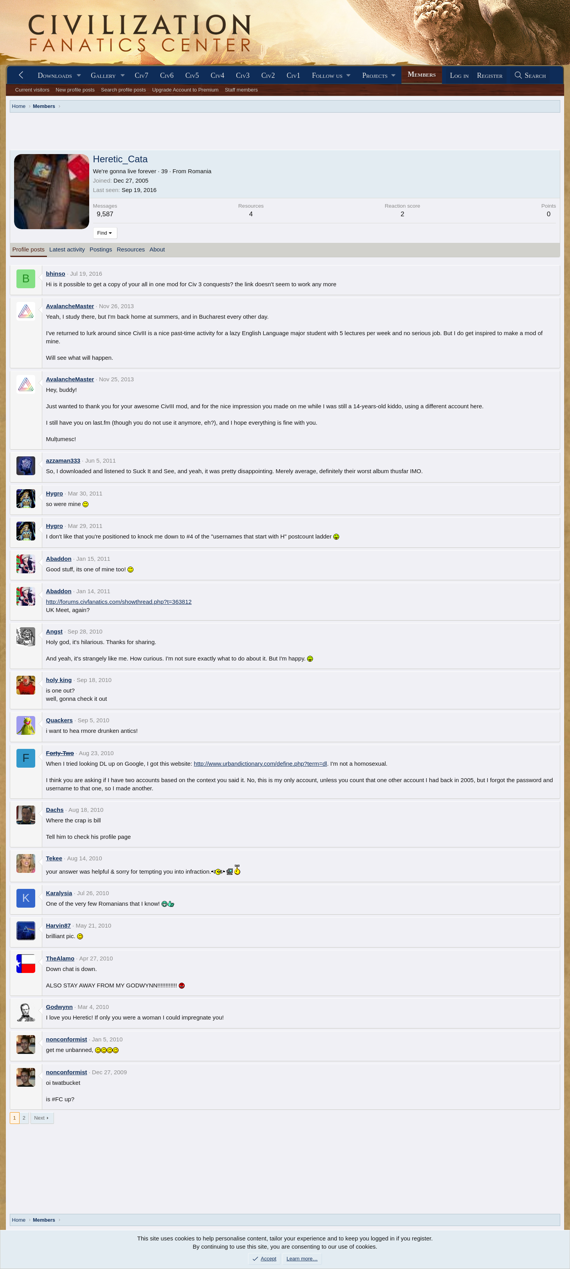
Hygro (54, 493)
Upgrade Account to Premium (185, 90)
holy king (59, 680)
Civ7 (141, 75)
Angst (54, 631)
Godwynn (59, 1006)
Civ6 (167, 75)
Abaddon (59, 558)
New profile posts (75, 90)
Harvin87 (58, 925)
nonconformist (66, 1039)
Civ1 (293, 75)
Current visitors (32, 90)
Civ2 (268, 75)
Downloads (55, 75)
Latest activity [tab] (67, 249)
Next (39, 1118)
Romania (199, 171)
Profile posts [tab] (29, 249)
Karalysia (59, 893)
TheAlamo (60, 958)
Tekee (54, 858)
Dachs (55, 809)
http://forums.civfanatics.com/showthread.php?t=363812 (119, 601)
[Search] (530, 76)
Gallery (103, 75)
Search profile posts (123, 90)
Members (422, 74)
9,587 (105, 214)
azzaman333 (63, 460)
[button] (79, 76)
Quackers (59, 720)
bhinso (55, 273)
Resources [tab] (131, 249)
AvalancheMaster (70, 306)
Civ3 (243, 75)
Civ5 (192, 75)
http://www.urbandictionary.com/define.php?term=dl (260, 763)
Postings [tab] (101, 249)
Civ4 (218, 75)
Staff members (241, 90)
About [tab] (157, 249)
